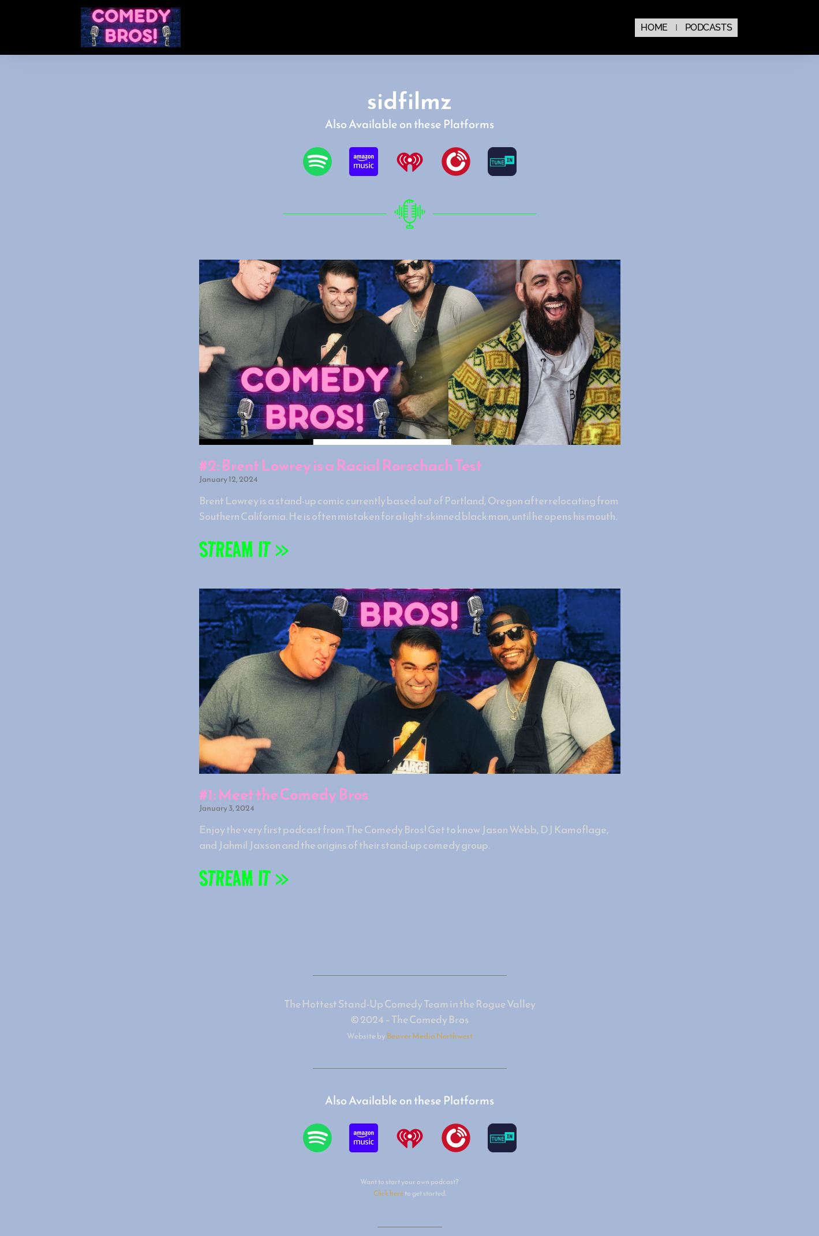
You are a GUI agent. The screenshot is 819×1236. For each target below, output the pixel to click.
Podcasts (708, 27)
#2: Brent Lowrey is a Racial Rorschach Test (340, 465)
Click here (388, 1193)
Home (654, 27)
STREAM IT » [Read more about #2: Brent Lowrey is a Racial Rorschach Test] (244, 549)
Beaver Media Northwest (430, 1036)
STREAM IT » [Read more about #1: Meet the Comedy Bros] (244, 878)
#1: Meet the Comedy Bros (283, 794)
